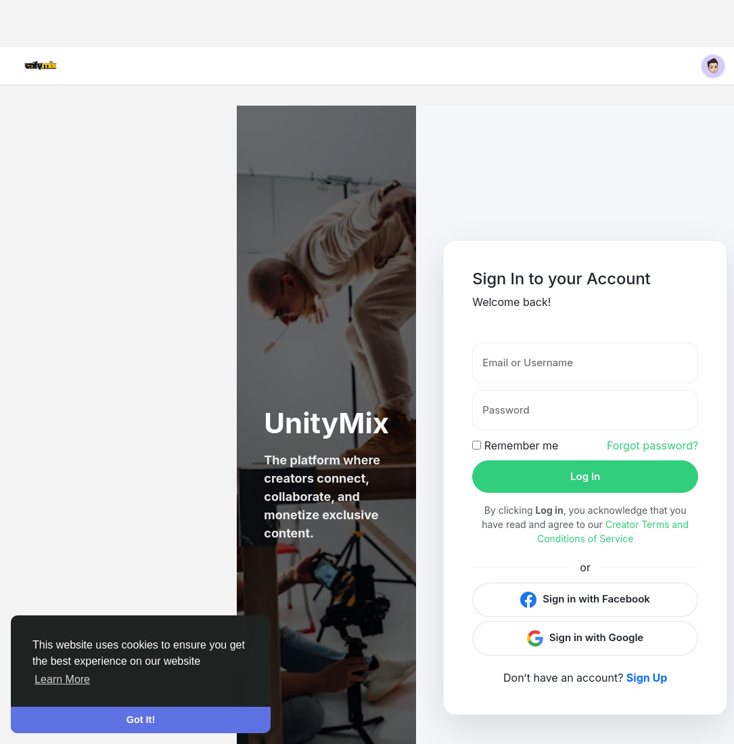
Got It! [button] (141, 719)
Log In (585, 476)
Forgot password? (652, 445)
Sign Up (646, 677)
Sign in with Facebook (584, 600)
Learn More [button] (62, 679)
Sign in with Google (585, 638)
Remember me (515, 445)
